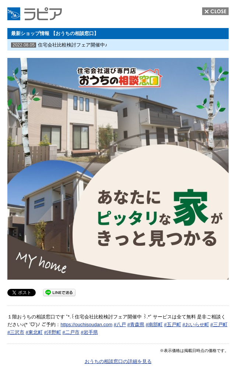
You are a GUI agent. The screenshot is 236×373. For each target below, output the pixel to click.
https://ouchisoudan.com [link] (86, 324)
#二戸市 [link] (71, 332)
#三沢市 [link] (15, 332)
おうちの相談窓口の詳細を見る (118, 361)
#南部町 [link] (154, 324)
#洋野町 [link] (52, 332)
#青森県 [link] (135, 324)
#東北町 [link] (34, 332)
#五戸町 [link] (172, 324)
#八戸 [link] (120, 324)
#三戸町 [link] (218, 324)
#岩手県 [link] (89, 332)
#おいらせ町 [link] (195, 324)
